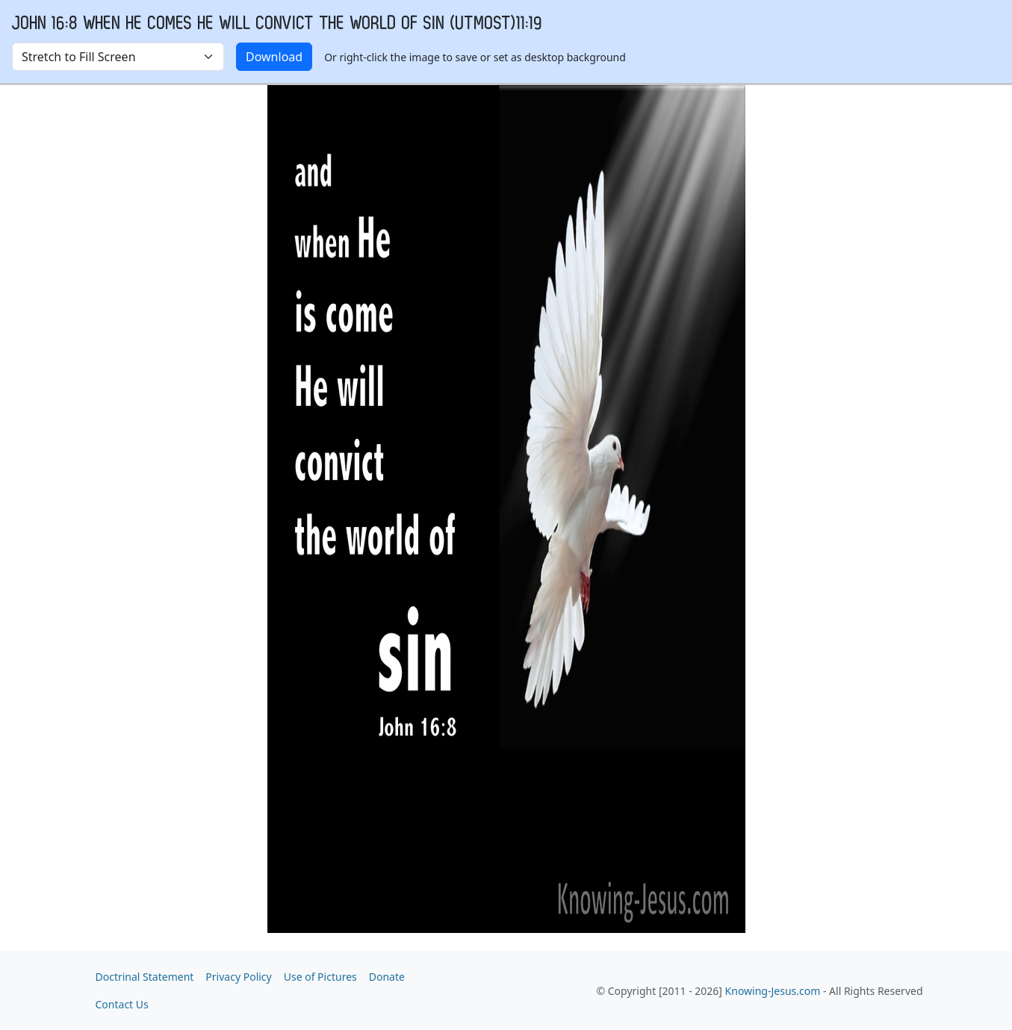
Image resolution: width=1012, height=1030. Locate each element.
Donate (387, 977)
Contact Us (122, 1004)
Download (274, 57)
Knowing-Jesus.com (773, 991)
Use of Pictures (320, 977)
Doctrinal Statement (145, 977)
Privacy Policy (238, 977)
